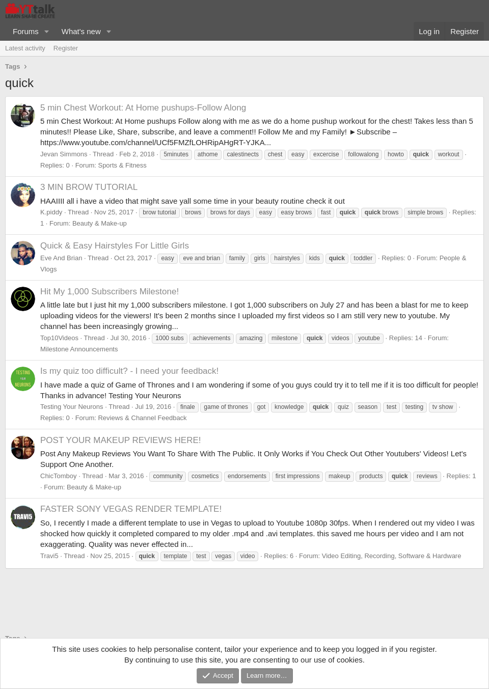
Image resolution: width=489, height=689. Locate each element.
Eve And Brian (61, 258)
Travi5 (49, 556)
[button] (47, 31)
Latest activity (25, 48)
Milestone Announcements (79, 349)
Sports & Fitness (122, 165)
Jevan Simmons (63, 154)
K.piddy (51, 212)
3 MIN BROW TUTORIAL (89, 187)
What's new (81, 31)
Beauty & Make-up (99, 223)
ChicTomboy (58, 476)
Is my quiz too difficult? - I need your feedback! (129, 371)
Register (65, 48)
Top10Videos (59, 338)
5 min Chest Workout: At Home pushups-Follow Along (143, 108)
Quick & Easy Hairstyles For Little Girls (114, 246)
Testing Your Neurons (71, 406)
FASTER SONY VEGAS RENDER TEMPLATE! (131, 509)
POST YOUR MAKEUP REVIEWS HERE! (120, 440)
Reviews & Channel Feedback (142, 418)
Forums (26, 31)
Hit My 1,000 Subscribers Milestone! (109, 291)
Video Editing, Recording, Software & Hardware (391, 556)
